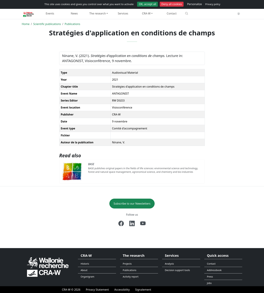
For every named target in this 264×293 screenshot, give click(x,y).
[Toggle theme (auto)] (238, 13)
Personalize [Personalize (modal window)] (194, 4)
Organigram (87, 276)
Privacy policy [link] (212, 4)
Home (26, 24)
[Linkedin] (132, 223)
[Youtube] (143, 223)
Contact (172, 13)
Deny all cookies (171, 4)
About (84, 270)
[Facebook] (121, 223)
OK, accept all (147, 4)
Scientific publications (47, 24)
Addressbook (214, 270)
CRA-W (146, 13)
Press (210, 276)
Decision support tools (177, 270)
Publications (72, 24)
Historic (85, 263)
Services (123, 13)
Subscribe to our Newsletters (132, 203)
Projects (127, 263)
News (74, 13)
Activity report (130, 276)
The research (97, 13)
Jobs (209, 283)
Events (50, 13)
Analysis (169, 263)
